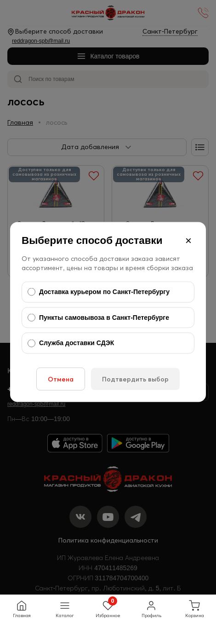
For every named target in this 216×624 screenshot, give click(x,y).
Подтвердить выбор (135, 379)
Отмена (61, 379)
